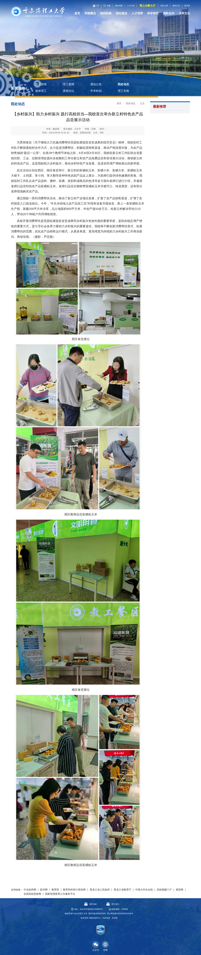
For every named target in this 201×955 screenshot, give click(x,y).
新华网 (44, 889)
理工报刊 (112, 904)
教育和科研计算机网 (74, 889)
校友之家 (164, 6)
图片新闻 (41, 84)
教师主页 (176, 6)
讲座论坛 (68, 90)
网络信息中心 (95, 918)
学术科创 (96, 90)
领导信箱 (90, 904)
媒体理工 (41, 90)
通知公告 (96, 84)
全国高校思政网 (32, 894)
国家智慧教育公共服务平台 (60, 894)
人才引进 (131, 6)
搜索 (107, 6)
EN (96, 6)
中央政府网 (30, 889)
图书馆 (187, 6)
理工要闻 (68, 84)
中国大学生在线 (144, 889)
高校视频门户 (164, 889)
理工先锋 (123, 90)
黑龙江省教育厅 (122, 889)
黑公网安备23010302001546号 (120, 913)
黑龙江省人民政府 (100, 889)
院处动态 (123, 84)
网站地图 (119, 6)
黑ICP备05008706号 (97, 913)
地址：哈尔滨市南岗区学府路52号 (88, 909)
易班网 (179, 889)
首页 (119, 103)
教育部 (55, 889)
